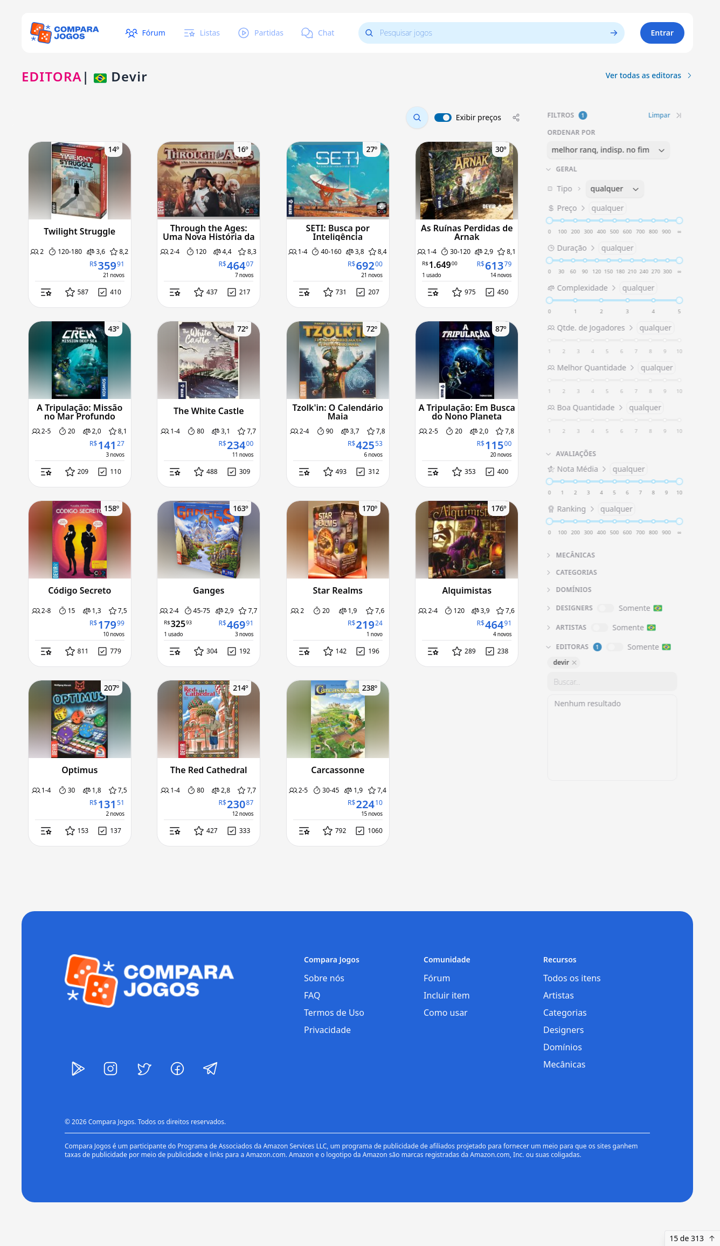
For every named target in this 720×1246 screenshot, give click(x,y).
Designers (563, 1030)
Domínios (562, 1047)
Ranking (590, 508)
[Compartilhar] (516, 117)
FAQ (312, 995)
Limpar (658, 115)
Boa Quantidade (604, 407)
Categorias (565, 1012)
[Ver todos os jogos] (616, 32)
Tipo (611, 188)
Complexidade (601, 287)
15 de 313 (692, 1238)
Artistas (558, 995)
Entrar (662, 32)
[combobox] (607, 150)
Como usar (446, 1012)
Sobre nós (324, 978)
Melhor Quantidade (610, 367)
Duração (590, 248)
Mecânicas (564, 1064)
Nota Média (596, 469)
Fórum (437, 978)
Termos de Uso (334, 1012)
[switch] (443, 117)
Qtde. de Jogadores (610, 327)
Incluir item (447, 995)
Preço (586, 208)
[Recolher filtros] (677, 115)
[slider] (548, 220)
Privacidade (327, 1030)
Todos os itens (572, 978)
